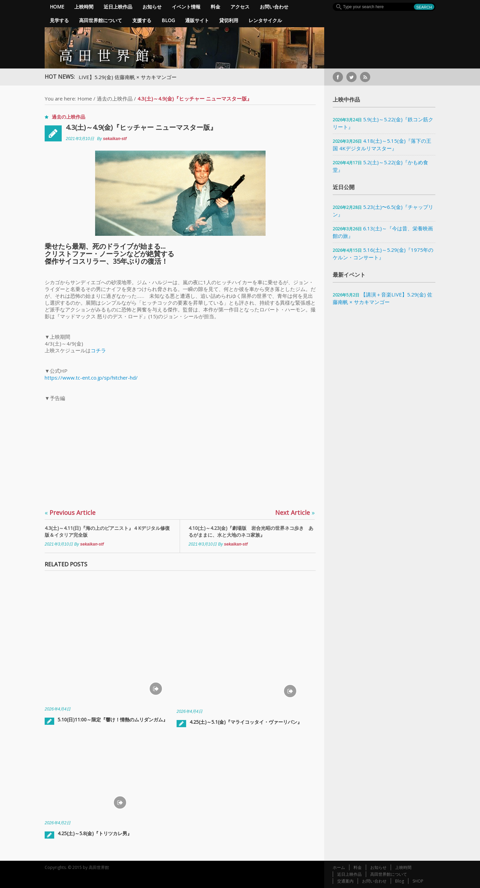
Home (57, 6)
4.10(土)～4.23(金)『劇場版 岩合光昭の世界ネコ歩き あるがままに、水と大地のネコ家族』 (251, 531)
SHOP (417, 881)
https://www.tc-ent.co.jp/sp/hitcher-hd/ (91, 377)
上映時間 (83, 6)
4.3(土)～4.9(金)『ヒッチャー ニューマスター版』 (141, 127)
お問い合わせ (274, 6)
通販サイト (197, 20)
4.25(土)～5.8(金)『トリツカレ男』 (95, 833)
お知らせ (152, 6)
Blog (168, 20)
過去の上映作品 (115, 98)
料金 (215, 6)
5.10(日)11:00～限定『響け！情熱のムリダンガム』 (113, 719)
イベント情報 (186, 6)
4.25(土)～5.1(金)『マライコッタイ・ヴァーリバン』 (246, 722)
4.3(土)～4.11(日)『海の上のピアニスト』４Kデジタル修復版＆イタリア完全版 (107, 531)
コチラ (98, 350)
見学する (59, 20)
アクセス (240, 6)
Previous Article (70, 512)
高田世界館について (100, 20)
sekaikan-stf (114, 138)
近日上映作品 (118, 6)
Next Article (295, 512)
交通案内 (345, 881)
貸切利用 (228, 20)
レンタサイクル (265, 20)
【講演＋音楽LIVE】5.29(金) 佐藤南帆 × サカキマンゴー (118, 77)
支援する (141, 20)
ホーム (339, 867)
